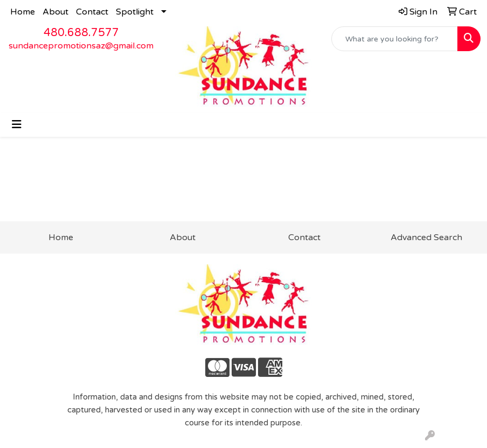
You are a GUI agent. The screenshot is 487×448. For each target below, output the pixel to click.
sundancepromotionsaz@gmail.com (81, 45)
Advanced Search (426, 237)
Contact (92, 11)
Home (22, 11)
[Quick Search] (394, 38)
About (55, 11)
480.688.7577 (81, 32)
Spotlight (135, 11)
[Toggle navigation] (16, 124)
